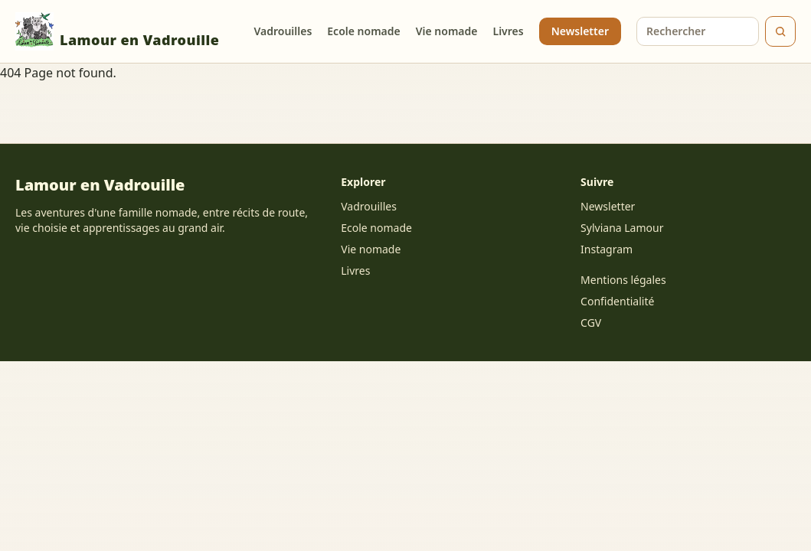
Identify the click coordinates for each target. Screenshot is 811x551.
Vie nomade (447, 31)
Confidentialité (617, 301)
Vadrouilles (282, 31)
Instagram (606, 249)
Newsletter (580, 31)
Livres (508, 31)
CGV (590, 322)
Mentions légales (623, 279)
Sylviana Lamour (621, 227)
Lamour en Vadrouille (117, 31)
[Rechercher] (780, 31)
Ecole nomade (363, 31)
